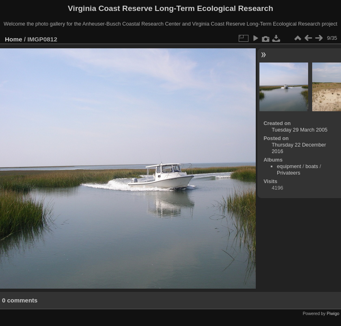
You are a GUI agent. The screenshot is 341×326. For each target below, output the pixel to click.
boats (311, 166)
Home (13, 39)
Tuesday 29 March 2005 (300, 130)
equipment (289, 166)
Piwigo (333, 313)
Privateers (288, 173)
